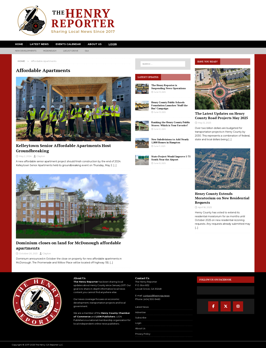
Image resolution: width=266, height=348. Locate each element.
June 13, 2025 (160, 92)
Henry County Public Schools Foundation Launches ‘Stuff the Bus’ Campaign (169, 105)
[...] (230, 139)
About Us (95, 44)
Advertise (140, 312)
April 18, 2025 (205, 207)
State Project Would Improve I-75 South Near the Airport (171, 158)
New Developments (25, 51)
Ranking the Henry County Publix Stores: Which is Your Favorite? (170, 124)
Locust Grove (70, 51)
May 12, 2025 (204, 122)
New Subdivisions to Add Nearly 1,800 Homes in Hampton (170, 141)
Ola (87, 51)
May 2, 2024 (25, 156)
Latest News (39, 44)
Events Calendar (68, 44)
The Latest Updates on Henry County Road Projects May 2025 (221, 115)
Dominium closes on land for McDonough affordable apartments (68, 245)
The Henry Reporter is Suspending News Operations (168, 87)
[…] (115, 165)
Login (113, 44)
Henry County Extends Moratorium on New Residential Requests (222, 198)
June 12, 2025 (160, 129)
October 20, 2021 (28, 253)
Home (19, 44)
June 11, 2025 (159, 146)
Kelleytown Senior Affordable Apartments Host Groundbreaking (63, 148)
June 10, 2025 (160, 163)
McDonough (49, 51)
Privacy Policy (142, 333)
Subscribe (140, 317)
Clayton (40, 156)
